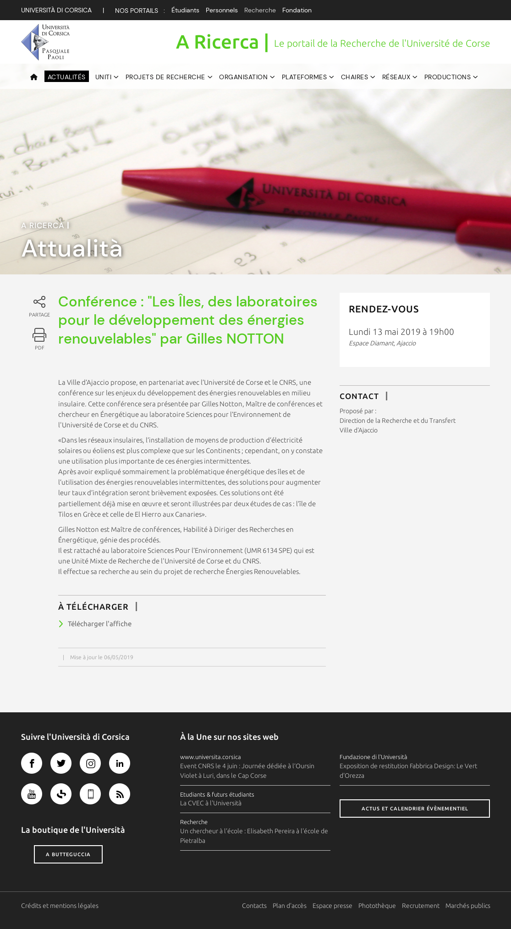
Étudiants (185, 10)
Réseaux (396, 77)
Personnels (222, 10)
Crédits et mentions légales (60, 905)
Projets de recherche (165, 77)
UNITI (103, 77)
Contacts (254, 905)
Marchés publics (467, 905)
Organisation (243, 77)
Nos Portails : (140, 10)
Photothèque (377, 905)
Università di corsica (56, 10)
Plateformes (304, 77)
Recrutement (421, 905)
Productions (447, 77)
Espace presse (332, 905)
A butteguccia (68, 854)
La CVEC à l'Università (211, 803)
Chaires (354, 77)
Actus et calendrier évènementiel (415, 808)
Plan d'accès (290, 905)
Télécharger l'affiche (100, 624)
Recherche (260, 10)
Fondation (297, 10)
